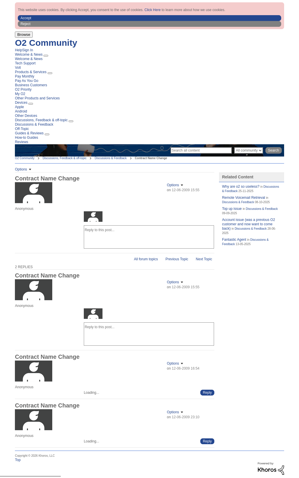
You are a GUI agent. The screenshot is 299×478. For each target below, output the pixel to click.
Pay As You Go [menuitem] (26, 81)
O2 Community (46, 43)
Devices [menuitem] (21, 103)
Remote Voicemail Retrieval (243, 198)
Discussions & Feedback (111, 158)
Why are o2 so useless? (240, 186)
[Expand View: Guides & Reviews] (47, 134)
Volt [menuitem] (18, 68)
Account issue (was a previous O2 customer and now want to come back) (248, 224)
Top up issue (231, 209)
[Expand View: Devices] (30, 104)
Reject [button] (25, 24)
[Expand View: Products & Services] (50, 73)
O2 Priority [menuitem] (23, 89)
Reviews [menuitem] (21, 142)
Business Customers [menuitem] (31, 85)
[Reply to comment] (207, 393)
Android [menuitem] (21, 111)
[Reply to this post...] (149, 237)
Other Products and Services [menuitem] (37, 98)
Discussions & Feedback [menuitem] (34, 124)
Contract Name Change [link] (151, 158)
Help (18, 50)
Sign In (27, 50)
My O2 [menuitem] (20, 94)
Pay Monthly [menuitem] (24, 76)
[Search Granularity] (248, 150)
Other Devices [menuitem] (26, 116)
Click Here (153, 10)
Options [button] (21, 169)
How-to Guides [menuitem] (26, 138)
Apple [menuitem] (19, 107)
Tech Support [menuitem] (25, 63)
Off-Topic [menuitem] (22, 129)
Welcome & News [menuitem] (28, 54)
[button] (149, 18)
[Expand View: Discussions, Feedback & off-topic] (71, 121)
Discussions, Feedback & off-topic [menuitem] (41, 120)
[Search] (201, 150)
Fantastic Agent (234, 240)
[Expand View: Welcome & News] (46, 56)
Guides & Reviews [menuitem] (29, 133)
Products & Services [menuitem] (30, 72)
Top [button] (17, 460)
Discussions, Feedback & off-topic (64, 158)
